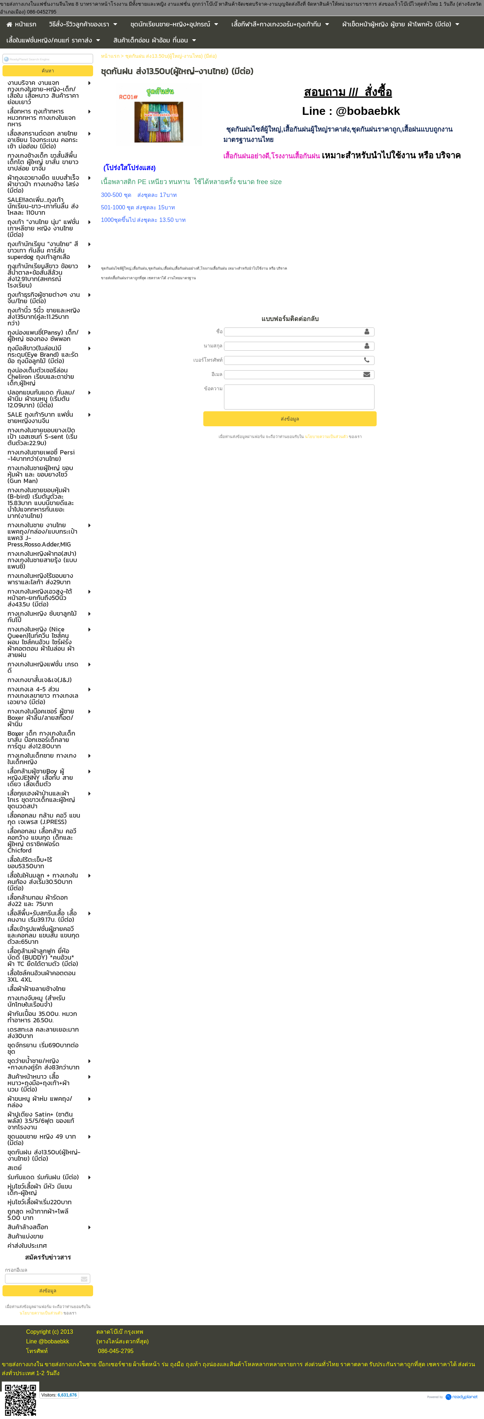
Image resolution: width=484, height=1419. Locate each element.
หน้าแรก (110, 56)
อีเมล (217, 374)
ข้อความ (213, 388)
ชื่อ (219, 331)
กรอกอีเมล (16, 1270)
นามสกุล (213, 346)
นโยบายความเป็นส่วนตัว (41, 1313)
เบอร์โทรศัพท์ (208, 360)
